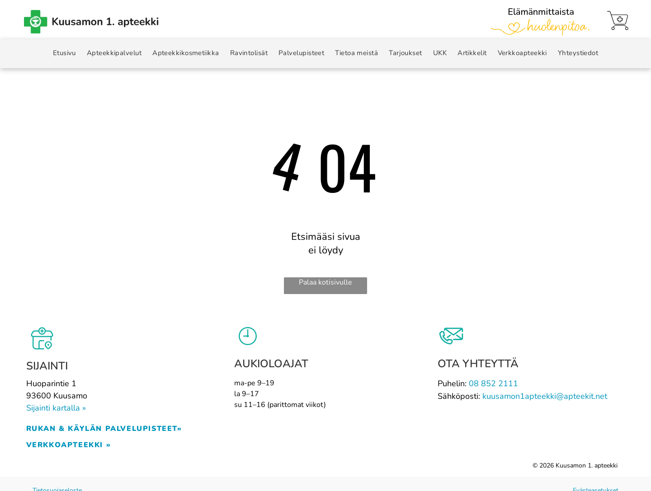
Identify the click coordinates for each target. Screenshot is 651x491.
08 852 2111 (493, 383)
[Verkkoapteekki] (618, 20)
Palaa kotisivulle (325, 282)
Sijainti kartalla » (56, 407)
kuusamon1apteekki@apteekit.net (544, 396)
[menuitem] (64, 53)
